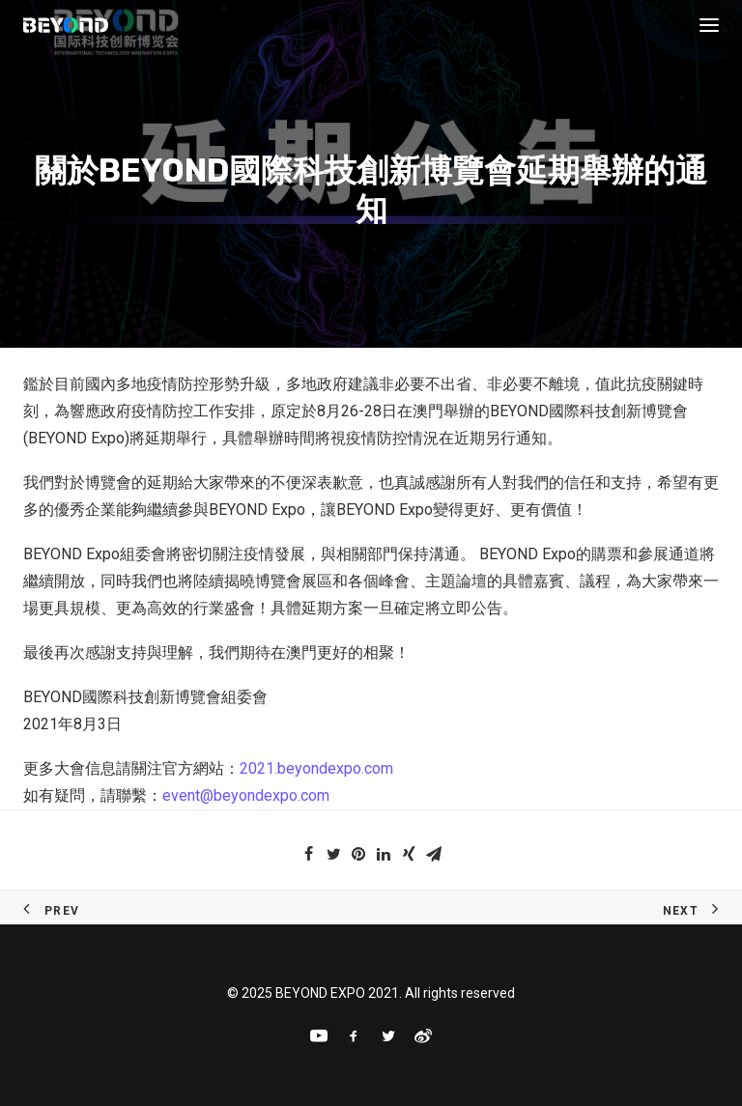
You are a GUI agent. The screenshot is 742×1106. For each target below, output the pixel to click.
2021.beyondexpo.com (316, 768)
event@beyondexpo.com (245, 795)
